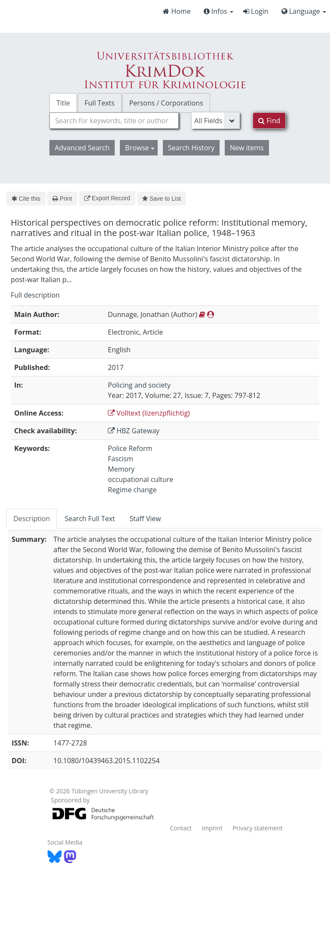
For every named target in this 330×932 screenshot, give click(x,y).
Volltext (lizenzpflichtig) (149, 413)
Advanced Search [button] (82, 147)
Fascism (120, 458)
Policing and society (139, 385)
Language (303, 11)
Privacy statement (257, 828)
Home (176, 11)
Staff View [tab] (145, 518)
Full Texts (100, 103)
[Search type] (216, 120)
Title (63, 103)
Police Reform (130, 448)
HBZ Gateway (133, 430)
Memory (121, 469)
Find (269, 120)
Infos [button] (218, 11)
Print (62, 198)
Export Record (107, 198)
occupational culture (140, 479)
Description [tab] (31, 518)
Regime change (132, 489)
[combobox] (114, 120)
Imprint (212, 828)
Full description (35, 295)
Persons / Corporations (166, 103)
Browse (139, 147)
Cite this (26, 198)
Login (256, 11)
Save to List (161, 198)
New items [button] (247, 147)
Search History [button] (191, 147)
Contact (180, 828)
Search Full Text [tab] (89, 518)
